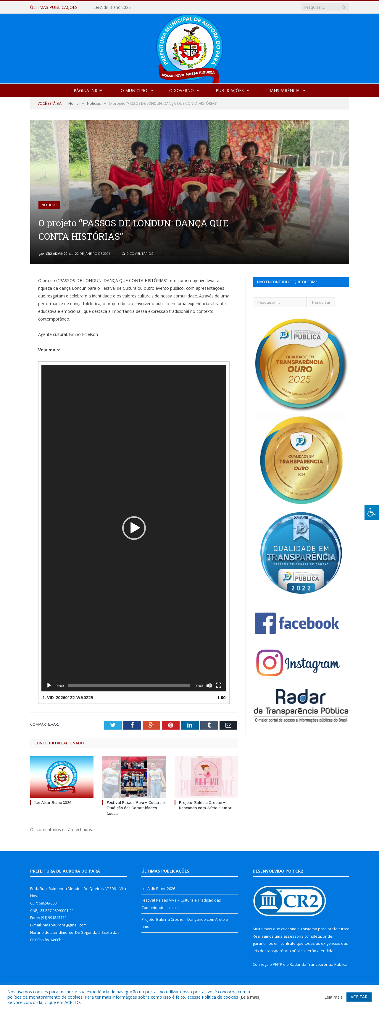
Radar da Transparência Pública (318, 964)
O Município (134, 90)
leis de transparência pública (279, 950)
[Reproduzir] (49, 685)
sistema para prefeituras (325, 928)
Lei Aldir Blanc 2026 (112, 7)
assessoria (293, 936)
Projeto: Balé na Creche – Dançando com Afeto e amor (205, 805)
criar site (288, 928)
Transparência (282, 90)
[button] (134, 528)
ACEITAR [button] (359, 997)
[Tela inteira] (219, 685)
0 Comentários (137, 253)
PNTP (277, 964)
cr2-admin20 (56, 253)
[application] (133, 528)
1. (67, 697)
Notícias (49, 204)
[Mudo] (209, 685)
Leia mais (250, 997)
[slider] (129, 685)
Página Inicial (89, 90)
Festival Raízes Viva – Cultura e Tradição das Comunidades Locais (136, 808)
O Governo (181, 90)
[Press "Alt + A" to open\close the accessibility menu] (372, 512)
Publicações (230, 90)
